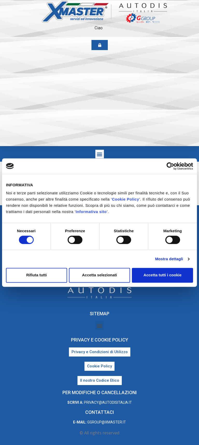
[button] (99, 154)
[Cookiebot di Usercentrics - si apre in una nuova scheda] (170, 166)
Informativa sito (91, 211)
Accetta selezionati (99, 275)
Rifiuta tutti (36, 275)
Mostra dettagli (169, 259)
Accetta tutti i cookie (163, 275)
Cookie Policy (125, 199)
